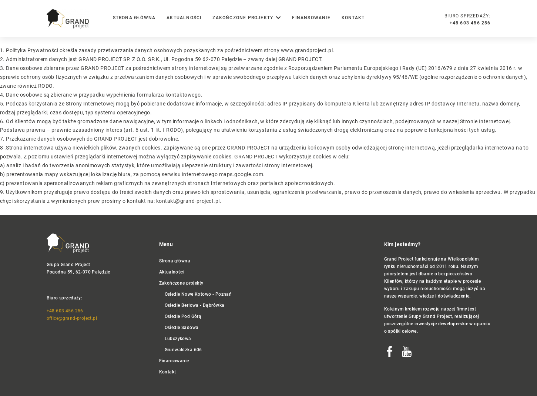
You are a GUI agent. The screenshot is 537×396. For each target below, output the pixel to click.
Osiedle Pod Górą (183, 316)
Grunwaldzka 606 (183, 349)
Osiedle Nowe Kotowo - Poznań (198, 294)
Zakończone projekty (181, 283)
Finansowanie (311, 17)
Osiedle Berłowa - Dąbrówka (195, 305)
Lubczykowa (178, 338)
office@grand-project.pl (72, 318)
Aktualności (184, 17)
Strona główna (134, 17)
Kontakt (353, 17)
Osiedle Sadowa (182, 327)
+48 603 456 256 (65, 310)
